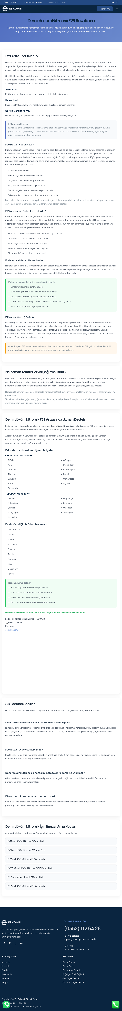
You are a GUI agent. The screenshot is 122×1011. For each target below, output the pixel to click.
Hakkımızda (7, 974)
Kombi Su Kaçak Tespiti (73, 982)
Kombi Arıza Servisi (71, 970)
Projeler (5, 970)
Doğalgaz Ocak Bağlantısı (74, 974)
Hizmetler (6, 966)
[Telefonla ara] (115, 1004)
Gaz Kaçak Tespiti (71, 978)
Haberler (5, 978)
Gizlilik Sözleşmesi (32, 1006)
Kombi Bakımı (69, 962)
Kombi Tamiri (68, 966)
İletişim (5, 982)
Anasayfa (6, 962)
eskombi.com (11, 629)
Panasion (22, 1002)
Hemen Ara (105, 8)
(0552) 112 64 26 (10, 2)
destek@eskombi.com (32, 2)
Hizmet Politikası (11, 1006)
